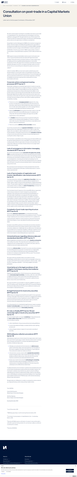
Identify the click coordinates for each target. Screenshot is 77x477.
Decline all (69, 471)
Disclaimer (27, 459)
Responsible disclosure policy (31, 463)
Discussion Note (13, 412)
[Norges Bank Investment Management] (5, 2)
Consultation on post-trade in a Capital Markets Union (30, 5)
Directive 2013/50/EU (12, 428)
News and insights (9, 5)
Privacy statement (29, 461)
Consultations (15, 5)
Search (57, 2)
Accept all (69, 469)
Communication (16, 416)
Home (4, 5)
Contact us (5, 459)
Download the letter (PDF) (12, 400)
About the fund (6, 461)
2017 (19, 5)
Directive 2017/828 (12, 421)
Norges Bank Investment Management (11, 463)
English (2, 465)
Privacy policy (3, 473)
